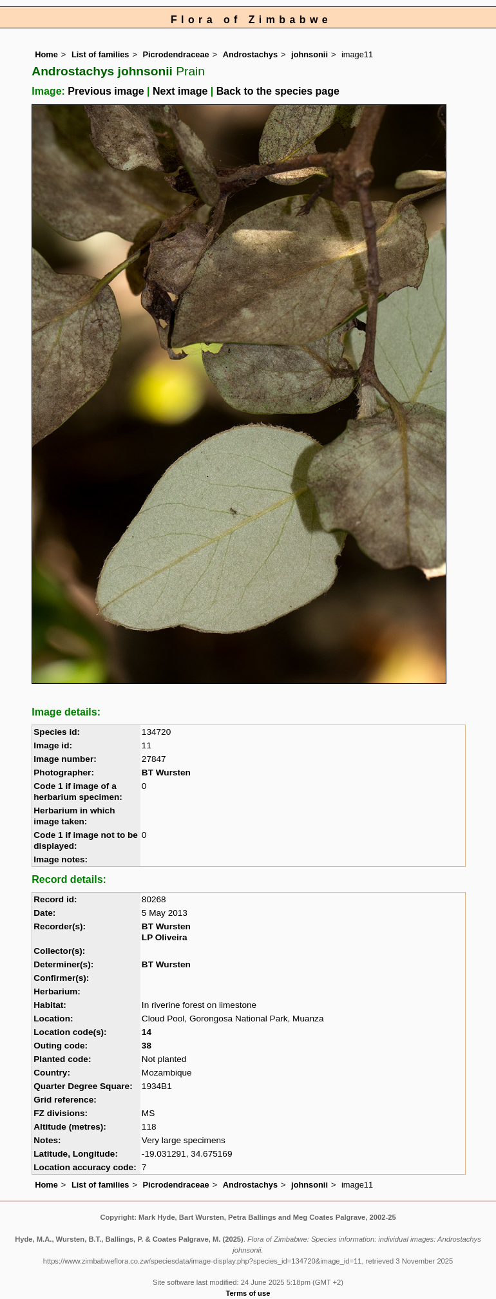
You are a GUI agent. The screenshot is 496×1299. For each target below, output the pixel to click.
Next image (180, 91)
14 (146, 1032)
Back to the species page (277, 91)
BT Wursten (166, 772)
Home (46, 54)
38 (146, 1045)
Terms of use (248, 1293)
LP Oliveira (164, 937)
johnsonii (309, 54)
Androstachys (250, 54)
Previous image (106, 91)
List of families (100, 54)
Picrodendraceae (176, 54)
